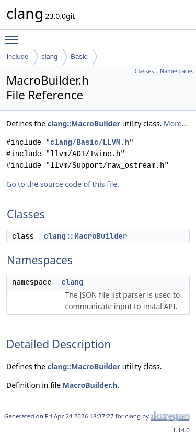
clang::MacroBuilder (84, 123)
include (17, 57)
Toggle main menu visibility (14, 35)
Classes (144, 71)
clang (49, 57)
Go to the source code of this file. (62, 184)
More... (176, 123)
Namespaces (176, 71)
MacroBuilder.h (90, 385)
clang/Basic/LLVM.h (89, 142)
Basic (79, 57)
